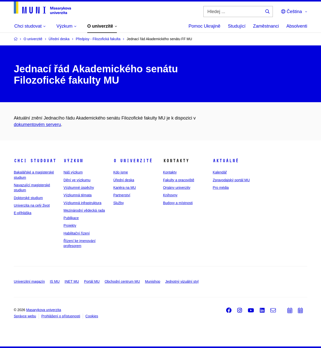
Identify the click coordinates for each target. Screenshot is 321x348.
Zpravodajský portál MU (231, 180)
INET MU (72, 281)
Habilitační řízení (76, 233)
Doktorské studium (28, 198)
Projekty (69, 225)
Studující (237, 26)
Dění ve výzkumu (76, 180)
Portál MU (92, 281)
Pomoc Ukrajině (204, 26)
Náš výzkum (73, 172)
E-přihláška (22, 213)
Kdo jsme (120, 172)
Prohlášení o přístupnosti (60, 316)
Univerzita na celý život (32, 205)
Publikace (71, 218)
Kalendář (220, 172)
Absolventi (296, 26)
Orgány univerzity (176, 188)
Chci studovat (35, 160)
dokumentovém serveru (37, 124)
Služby (118, 203)
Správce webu (25, 316)
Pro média (221, 188)
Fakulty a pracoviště (178, 180)
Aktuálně (226, 160)
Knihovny (170, 195)
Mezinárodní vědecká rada (84, 210)
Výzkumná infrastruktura (82, 203)
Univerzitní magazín (29, 281)
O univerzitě (132, 160)
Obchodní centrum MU (122, 281)
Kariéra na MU (124, 188)
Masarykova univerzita (43, 310)
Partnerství (121, 195)
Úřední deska (123, 180)
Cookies (92, 316)
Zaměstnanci (266, 26)
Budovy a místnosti (178, 203)
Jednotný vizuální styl (182, 281)
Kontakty (170, 172)
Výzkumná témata (77, 195)
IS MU (55, 281)
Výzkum (73, 160)
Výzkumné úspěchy (78, 188)
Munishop (152, 281)
